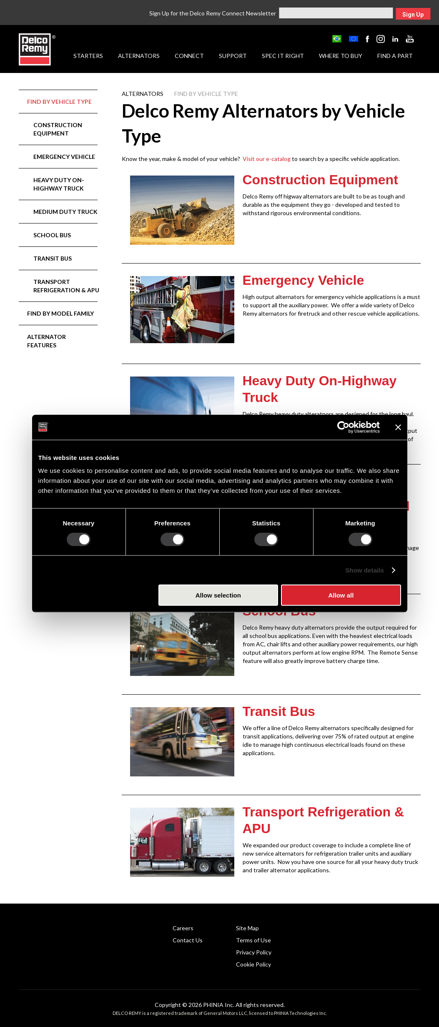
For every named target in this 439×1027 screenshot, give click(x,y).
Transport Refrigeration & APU (66, 286)
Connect (189, 55)
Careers (183, 928)
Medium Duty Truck (65, 211)
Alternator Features (46, 341)
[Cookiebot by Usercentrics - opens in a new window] (343, 427)
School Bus (52, 235)
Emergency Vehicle (64, 156)
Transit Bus (52, 258)
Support (233, 55)
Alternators (139, 55)
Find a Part (395, 55)
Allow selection (218, 595)
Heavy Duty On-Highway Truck (58, 184)
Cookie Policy (253, 964)
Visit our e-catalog (267, 158)
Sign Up (413, 14)
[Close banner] (398, 427)
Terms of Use (253, 940)
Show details (364, 569)
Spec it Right (283, 55)
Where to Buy (340, 55)
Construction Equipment (57, 129)
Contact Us (188, 940)
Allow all (341, 595)
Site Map (247, 928)
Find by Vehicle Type (59, 101)
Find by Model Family (60, 313)
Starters (88, 55)
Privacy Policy (253, 952)
